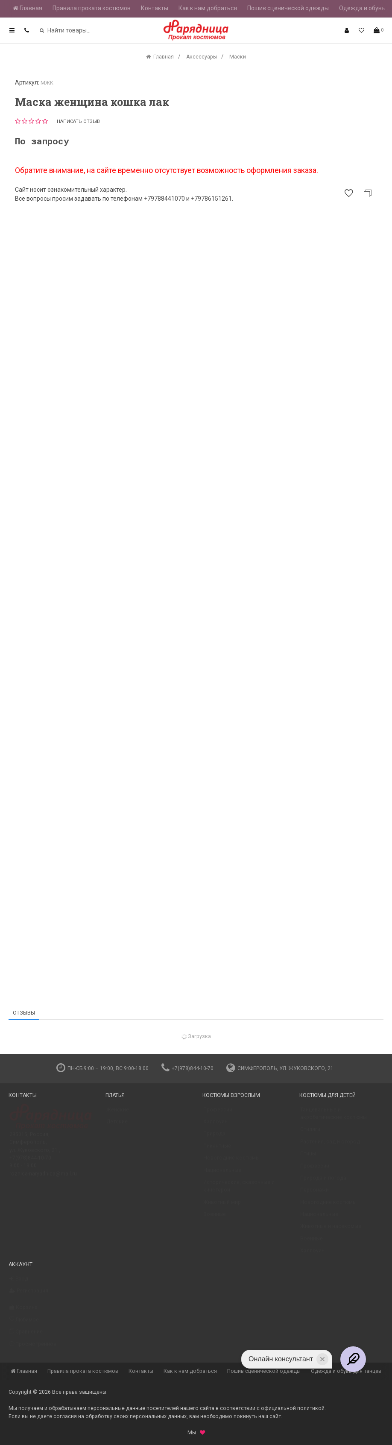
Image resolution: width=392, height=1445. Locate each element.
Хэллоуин (215, 1126)
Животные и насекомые (330, 1230)
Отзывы (24, 1013)
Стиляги (310, 1133)
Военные (214, 1218)
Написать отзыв (78, 121)
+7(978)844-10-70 (187, 1068)
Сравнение (26, 1335)
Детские (117, 1126)
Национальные (222, 1174)
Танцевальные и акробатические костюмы (333, 1117)
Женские (117, 1114)
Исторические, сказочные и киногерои (239, 1190)
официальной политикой (293, 1408)
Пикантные (217, 1150)
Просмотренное (32, 1348)
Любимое (24, 1323)
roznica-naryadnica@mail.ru (43, 1178)
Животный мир (222, 1206)
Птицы (308, 1158)
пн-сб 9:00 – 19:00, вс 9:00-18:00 (102, 1068)
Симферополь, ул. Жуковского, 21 (279, 1068)
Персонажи (314, 1194)
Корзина (23, 1311)
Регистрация (28, 1295)
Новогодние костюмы (231, 1162)
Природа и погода (323, 1182)
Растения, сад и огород (330, 1146)
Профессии (217, 1114)
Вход (18, 1283)
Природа (214, 1138)
